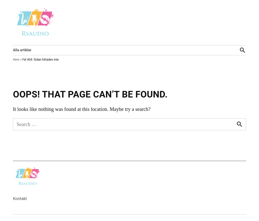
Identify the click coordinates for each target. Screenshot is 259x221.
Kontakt (20, 198)
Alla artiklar (22, 50)
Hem (16, 59)
